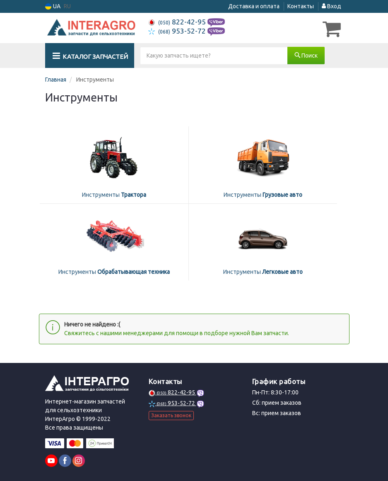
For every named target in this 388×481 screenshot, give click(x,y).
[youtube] (51, 460)
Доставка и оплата (254, 6)
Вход (331, 6)
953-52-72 (177, 31)
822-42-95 (177, 22)
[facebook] (65, 460)
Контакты (300, 6)
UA (52, 6)
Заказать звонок (171, 414)
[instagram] (78, 460)
